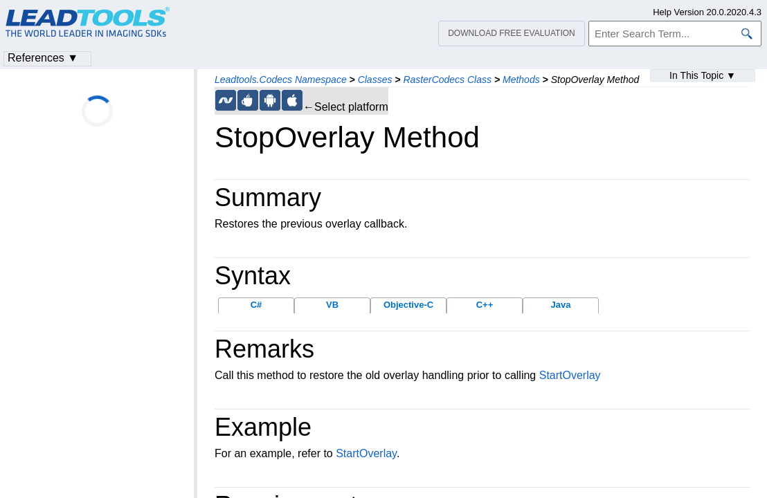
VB (332, 304)
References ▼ (43, 58)
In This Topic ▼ (702, 75)
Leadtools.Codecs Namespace (281, 79)
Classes (375, 79)
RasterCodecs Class (447, 79)
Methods (521, 79)
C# (256, 304)
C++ (485, 304)
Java (561, 304)
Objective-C (408, 304)
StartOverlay (570, 375)
